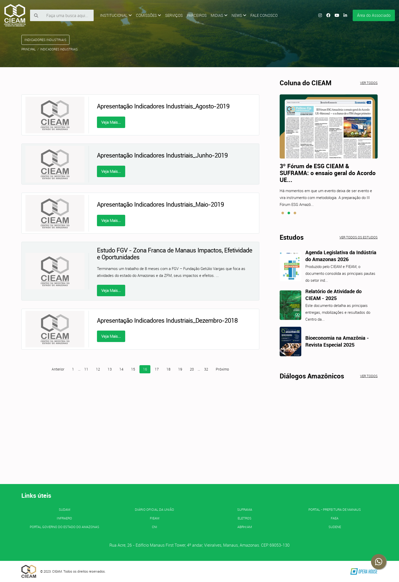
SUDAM (64, 509)
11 (86, 369)
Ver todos (369, 82)
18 (168, 369)
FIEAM (154, 518)
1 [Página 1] (73, 369)
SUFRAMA (244, 509)
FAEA (334, 518)
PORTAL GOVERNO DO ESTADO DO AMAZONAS (64, 526)
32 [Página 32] (206, 369)
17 (157, 369)
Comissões (148, 15)
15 (133, 369)
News (239, 15)
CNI (154, 526)
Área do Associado (374, 15)
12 (98, 369)
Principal (28, 49)
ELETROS (244, 518)
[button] (283, 213)
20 (192, 369)
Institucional (116, 15)
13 (110, 369)
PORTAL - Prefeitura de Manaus (334, 509)
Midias (219, 15)
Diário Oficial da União (154, 509)
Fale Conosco (264, 15)
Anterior (58, 369)
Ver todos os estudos (358, 237)
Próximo (222, 369)
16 (145, 369)
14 (121, 369)
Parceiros (197, 15)
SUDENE (335, 526)
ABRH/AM (244, 526)
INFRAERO (64, 518)
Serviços (174, 15)
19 (180, 369)
